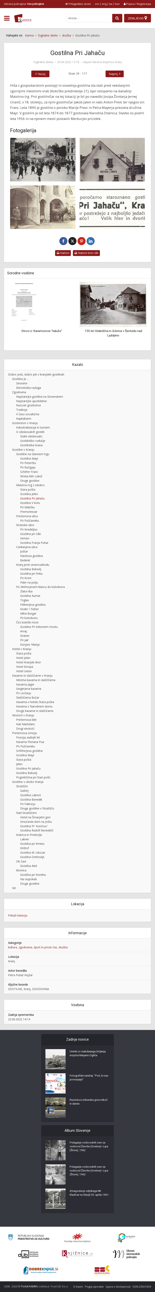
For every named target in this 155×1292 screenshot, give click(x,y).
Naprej (113, 74)
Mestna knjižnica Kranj (107, 62)
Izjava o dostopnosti (118, 1286)
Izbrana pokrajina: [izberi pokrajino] (24, 4)
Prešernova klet (26, 720)
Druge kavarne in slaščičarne (34, 711)
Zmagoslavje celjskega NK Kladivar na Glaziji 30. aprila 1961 (87, 1195)
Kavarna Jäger (25, 684)
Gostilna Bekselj (30, 569)
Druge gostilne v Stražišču (37, 808)
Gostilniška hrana (31, 445)
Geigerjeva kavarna (28, 689)
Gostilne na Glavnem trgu (32, 454)
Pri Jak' (24, 640)
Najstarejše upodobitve (31, 401)
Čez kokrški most (27, 622)
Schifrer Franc (29, 472)
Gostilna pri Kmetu (32, 844)
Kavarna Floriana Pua (30, 742)
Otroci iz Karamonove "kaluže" (41, 331)
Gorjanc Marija (30, 644)
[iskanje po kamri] (88, 18)
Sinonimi (21, 383)
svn (97, 4)
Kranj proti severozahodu (32, 565)
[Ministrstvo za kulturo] (28, 1238)
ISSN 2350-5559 (142, 1286)
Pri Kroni (25, 578)
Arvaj (23, 631)
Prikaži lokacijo (17, 915)
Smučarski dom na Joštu (36, 822)
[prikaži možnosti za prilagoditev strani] (78, 4)
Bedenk (25, 560)
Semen (24, 538)
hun (117, 4)
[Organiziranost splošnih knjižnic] (77, 1238)
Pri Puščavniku (29, 520)
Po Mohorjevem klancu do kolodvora (40, 587)
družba (63, 947)
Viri (14, 888)
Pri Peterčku (28, 463)
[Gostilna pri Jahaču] (112, 159)
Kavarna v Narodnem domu (34, 706)
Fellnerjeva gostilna (32, 604)
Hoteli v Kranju (21, 649)
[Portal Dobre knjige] (41, 1270)
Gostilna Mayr (29, 458)
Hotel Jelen (23, 658)
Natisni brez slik (86, 253)
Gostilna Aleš (28, 866)
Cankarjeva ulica (26, 547)
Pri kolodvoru (29, 618)
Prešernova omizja (24, 733)
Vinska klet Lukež (31, 476)
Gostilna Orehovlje (32, 857)
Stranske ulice (25, 525)
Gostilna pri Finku (31, 573)
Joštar (24, 551)
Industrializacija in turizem (33, 427)
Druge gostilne (29, 481)
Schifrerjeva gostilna (29, 751)
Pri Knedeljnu (28, 529)
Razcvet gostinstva (28, 405)
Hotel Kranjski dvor (28, 662)
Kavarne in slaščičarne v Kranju (32, 675)
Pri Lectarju (23, 693)
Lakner (24, 839)
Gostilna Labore (30, 795)
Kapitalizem (23, 418)
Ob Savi (21, 861)
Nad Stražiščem (26, 813)
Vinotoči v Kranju (23, 715)
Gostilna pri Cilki (30, 534)
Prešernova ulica (27, 516)
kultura (12, 947)
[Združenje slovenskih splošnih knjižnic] (77, 1254)
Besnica (21, 870)
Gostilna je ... (20, 379)
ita (110, 4)
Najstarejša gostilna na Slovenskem (39, 396)
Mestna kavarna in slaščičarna (35, 680)
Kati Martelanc (25, 724)
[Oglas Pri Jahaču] (112, 207)
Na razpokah (28, 879)
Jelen (19, 764)
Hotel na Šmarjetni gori (35, 817)
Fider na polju (29, 582)
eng (104, 4)
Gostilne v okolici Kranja (27, 782)
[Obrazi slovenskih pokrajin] (126, 1254)
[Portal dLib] (28, 1254)
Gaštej (24, 791)
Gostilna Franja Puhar (34, 543)
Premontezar (28, 512)
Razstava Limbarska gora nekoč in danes (86, 1102)
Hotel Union (24, 671)
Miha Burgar (28, 613)
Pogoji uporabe (94, 1286)
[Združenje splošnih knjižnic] (102, 1270)
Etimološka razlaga (28, 388)
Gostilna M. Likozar (32, 852)
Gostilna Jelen (29, 494)
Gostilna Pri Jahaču (32, 498)
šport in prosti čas (45, 947)
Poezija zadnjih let (28, 737)
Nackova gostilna (31, 556)
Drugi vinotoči (25, 728)
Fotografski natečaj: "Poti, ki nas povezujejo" (87, 1078)
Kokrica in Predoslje (29, 835)
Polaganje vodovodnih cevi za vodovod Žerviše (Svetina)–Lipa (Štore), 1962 (88, 1147)
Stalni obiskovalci (31, 436)
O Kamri (78, 1286)
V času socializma (27, 414)
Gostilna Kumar (30, 596)
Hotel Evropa (24, 667)
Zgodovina (19, 392)
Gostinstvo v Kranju (25, 423)
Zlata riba (26, 591)
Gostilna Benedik (31, 799)
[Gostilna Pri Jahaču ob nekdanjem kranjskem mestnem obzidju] (42, 159)
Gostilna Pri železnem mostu (39, 627)
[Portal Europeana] (126, 1238)
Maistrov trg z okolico (30, 485)
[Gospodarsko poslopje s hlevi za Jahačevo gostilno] (42, 207)
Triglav (24, 600)
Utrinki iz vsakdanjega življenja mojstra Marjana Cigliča (89, 1054)
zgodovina (25, 947)
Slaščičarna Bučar (27, 697)
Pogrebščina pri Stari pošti (33, 777)
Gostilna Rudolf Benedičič (36, 830)
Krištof (24, 848)
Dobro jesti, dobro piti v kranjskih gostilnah (36, 374)
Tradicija (21, 410)
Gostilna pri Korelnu (33, 875)
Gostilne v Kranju (23, 449)
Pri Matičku (27, 507)
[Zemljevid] (137, 18)
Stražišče (22, 786)
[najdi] (117, 18)
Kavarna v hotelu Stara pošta (35, 702)
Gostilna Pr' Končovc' (34, 826)
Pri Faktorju (27, 804)
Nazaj (41, 74)
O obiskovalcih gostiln (30, 432)
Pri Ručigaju (28, 467)
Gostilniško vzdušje (32, 441)
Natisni (63, 253)
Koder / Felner (29, 609)
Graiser (24, 636)
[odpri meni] (6, 18)
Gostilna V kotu (30, 503)
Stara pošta (27, 489)
